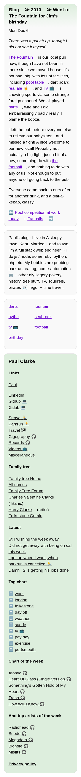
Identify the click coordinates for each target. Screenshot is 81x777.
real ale (15, 88)
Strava (14, 418)
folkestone (24, 606)
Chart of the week (25, 661)
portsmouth (25, 649)
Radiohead (18, 727)
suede (20, 624)
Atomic (14, 673)
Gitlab (13, 407)
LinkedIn (16, 395)
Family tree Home (24, 478)
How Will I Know (23, 704)
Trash (13, 698)
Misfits (14, 752)
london (21, 600)
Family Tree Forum (25, 491)
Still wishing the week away (33, 539)
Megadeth (17, 740)
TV (45, 88)
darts (13, 107)
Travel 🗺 (17, 430)
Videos (14, 449)
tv (10, 327)
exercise (22, 643)
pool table (35, 82)
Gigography (19, 436)
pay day (22, 637)
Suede (14, 733)
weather (22, 618)
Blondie (15, 746)
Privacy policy (22, 764)
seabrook (43, 316)
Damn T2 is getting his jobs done (38, 570)
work (19, 593)
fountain (42, 306)
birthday (15, 337)
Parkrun (15, 424)
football (41, 327)
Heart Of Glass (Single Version (36, 679)
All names (17, 484)
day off (21, 612)
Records (16, 442)
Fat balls (35, 218)
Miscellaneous (21, 455)
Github (14, 401)
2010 (36, 9)
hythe (13, 316)
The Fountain (20, 57)
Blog (14, 9)
